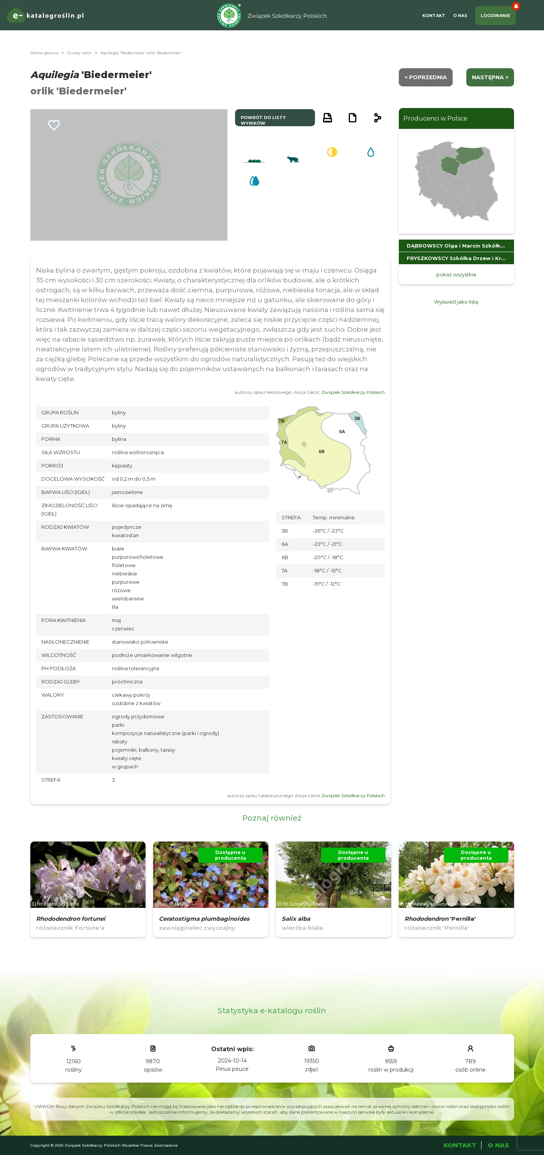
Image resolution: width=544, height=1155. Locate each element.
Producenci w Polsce (435, 118)
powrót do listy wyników (263, 120)
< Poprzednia (425, 77)
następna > (490, 77)
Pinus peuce (232, 1069)
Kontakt (433, 15)
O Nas (460, 15)
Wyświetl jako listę (456, 302)
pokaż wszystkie (456, 274)
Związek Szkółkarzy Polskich (353, 392)
